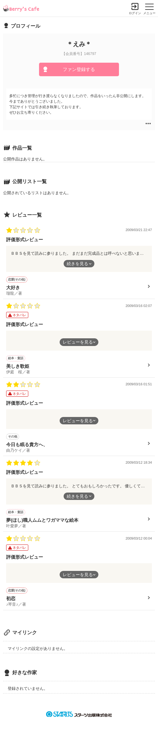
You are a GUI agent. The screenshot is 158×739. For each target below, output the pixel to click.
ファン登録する (79, 69)
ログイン (135, 13)
